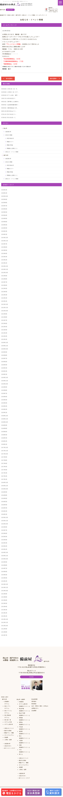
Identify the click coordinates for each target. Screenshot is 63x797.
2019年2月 (4, 409)
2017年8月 (4, 460)
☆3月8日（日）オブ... (9, 92)
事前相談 (34, 704)
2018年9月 (4, 425)
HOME (31, 677)
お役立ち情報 (8, 135)
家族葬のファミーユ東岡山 (24, 721)
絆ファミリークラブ (9, 748)
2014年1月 (4, 581)
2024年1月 (4, 234)
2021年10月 (4, 310)
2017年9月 (4, 457)
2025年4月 (4, 215)
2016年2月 (4, 511)
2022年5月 (4, 288)
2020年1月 (4, 374)
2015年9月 (4, 527)
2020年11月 (4, 345)
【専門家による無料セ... (10, 101)
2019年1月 (4, 412)
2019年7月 (4, 393)
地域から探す (4, 697)
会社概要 (34, 710)
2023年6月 (4, 247)
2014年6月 (4, 571)
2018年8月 (4, 428)
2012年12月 (4, 619)
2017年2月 (4, 476)
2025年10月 (4, 196)
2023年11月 (4, 240)
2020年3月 (4, 368)
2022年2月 (4, 298)
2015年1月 (4, 549)
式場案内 (6, 701)
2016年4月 (4, 505)
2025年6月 (4, 209)
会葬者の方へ (35, 708)
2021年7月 (4, 320)
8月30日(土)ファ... (8, 111)
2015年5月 (4, 536)
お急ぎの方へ (7, 746)
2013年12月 (4, 584)
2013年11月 (4, 587)
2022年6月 (4, 285)
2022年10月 (4, 272)
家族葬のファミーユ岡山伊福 (24, 707)
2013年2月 (4, 613)
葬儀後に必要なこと (12, 148)
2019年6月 (4, 396)
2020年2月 (4, 371)
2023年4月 (4, 253)
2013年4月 (4, 606)
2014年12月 (4, 552)
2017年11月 (4, 450)
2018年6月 (4, 431)
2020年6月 (4, 361)
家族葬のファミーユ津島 (24, 744)
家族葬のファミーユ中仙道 (24, 726)
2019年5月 (4, 400)
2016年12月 (4, 482)
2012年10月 (4, 625)
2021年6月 (4, 323)
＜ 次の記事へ (8, 78)
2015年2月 (4, 546)
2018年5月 (4, 435)
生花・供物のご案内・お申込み (40, 706)
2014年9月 (4, 562)
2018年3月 (4, 438)
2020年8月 (4, 355)
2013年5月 (4, 603)
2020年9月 (4, 352)
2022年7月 (4, 282)
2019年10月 (4, 384)
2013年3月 (4, 609)
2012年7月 (4, 635)
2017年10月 (4, 454)
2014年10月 (4, 559)
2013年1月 (4, 616)
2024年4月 (4, 228)
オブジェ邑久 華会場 (8, 714)
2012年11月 (4, 622)
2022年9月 (4, 275)
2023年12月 (4, 237)
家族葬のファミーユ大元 (24, 748)
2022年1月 (4, 301)
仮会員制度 (34, 699)
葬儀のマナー (10, 141)
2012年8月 (4, 632)
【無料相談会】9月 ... (9, 108)
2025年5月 (4, 212)
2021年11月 (4, 307)
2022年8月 (4, 279)
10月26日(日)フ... (8, 98)
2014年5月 (4, 574)
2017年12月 (4, 447)
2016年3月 (4, 508)
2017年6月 (4, 463)
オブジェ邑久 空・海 (8, 719)
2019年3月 (4, 406)
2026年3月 (4, 190)
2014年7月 (4, 568)
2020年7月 (4, 358)
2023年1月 (4, 263)
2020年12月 (4, 342)
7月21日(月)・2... (8, 117)
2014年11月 (4, 555)
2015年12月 (4, 517)
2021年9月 (4, 314)
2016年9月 (4, 492)
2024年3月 (4, 231)
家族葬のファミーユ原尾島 (24, 716)
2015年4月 (4, 539)
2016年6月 (4, 498)
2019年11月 (4, 380)
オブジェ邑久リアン (7, 705)
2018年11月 (4, 419)
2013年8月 (4, 597)
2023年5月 (4, 250)
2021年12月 (4, 304)
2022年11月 (4, 269)
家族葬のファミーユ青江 (24, 735)
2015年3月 (4, 543)
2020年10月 (4, 349)
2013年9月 (4, 594)
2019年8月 (4, 390)
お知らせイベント (9, 728)
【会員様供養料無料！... (10, 105)
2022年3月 (4, 295)
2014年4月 (4, 578)
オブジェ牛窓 (8, 722)
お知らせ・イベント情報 (11, 152)
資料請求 (34, 701)
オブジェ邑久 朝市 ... (10, 95)
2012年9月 (4, 629)
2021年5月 (4, 326)
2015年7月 (4, 530)
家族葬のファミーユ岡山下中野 (24, 712)
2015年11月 (4, 520)
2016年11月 (4, 485)
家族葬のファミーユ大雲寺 (24, 739)
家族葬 (6, 737)
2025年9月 (4, 199)
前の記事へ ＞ (55, 78)
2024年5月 (4, 225)
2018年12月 (4, 415)
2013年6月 (4, 600)
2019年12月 (4, 377)
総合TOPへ (10, 10)
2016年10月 (4, 489)
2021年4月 (4, 330)
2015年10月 (4, 524)
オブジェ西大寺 (9, 724)
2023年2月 (4, 260)
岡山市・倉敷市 (21, 699)
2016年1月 (4, 514)
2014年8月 (4, 565)
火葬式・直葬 (8, 739)
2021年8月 (4, 317)
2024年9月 (4, 218)
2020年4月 (4, 365)
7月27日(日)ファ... (8, 114)
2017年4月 (4, 470)
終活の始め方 (10, 138)
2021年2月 (4, 336)
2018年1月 (4, 444)
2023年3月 (4, 256)
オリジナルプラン (9, 735)
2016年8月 (4, 495)
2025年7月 (4, 206)
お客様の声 (8, 131)
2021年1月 (4, 339)
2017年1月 (4, 479)
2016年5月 (4, 501)
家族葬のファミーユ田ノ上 (24, 753)
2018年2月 (4, 441)
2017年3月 (4, 473)
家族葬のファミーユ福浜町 (24, 730)
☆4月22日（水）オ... (9, 89)
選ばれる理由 (7, 730)
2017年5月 (4, 466)
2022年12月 (4, 266)
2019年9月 (4, 387)
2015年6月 (4, 533)
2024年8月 (4, 221)
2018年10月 (4, 422)
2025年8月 (4, 202)
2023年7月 (4, 244)
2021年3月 (4, 333)
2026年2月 (4, 193)
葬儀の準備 (10, 145)
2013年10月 (4, 590)
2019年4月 (4, 403)
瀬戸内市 (4, 699)
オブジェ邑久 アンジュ (8, 709)
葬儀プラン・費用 (9, 733)
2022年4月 (4, 291)
